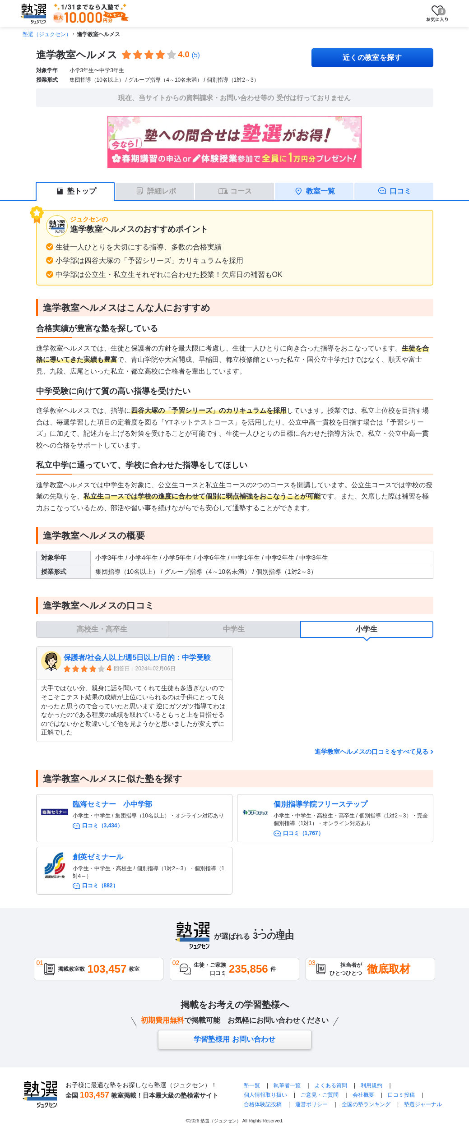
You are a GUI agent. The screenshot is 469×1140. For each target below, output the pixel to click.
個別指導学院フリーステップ (320, 804)
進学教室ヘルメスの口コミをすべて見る (371, 751)
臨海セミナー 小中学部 (112, 804)
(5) (196, 55)
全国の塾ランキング (366, 1104)
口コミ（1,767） (303, 833)
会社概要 (363, 1095)
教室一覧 (320, 191)
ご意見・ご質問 (320, 1095)
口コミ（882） (100, 885)
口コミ (400, 191)
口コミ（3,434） (102, 825)
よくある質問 (331, 1085)
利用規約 (371, 1085)
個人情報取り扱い (265, 1095)
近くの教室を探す (372, 57)
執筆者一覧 (287, 1085)
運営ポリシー (311, 1104)
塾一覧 (252, 1085)
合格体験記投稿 (263, 1104)
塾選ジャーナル (423, 1104)
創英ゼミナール (98, 857)
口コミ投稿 (401, 1095)
